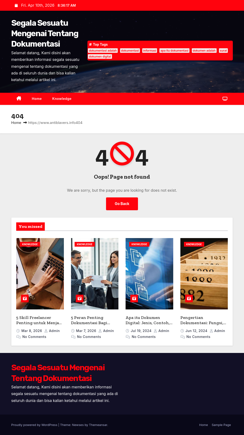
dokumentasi (130, 50)
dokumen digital (100, 56)
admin (52, 331)
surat (223, 50)
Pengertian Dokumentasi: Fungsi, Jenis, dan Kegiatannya (203, 323)
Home (37, 99)
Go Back (122, 203)
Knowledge (61, 99)
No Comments (34, 337)
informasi (149, 50)
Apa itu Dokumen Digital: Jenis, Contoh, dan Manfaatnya (148, 323)
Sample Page (221, 425)
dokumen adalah (204, 50)
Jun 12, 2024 (196, 331)
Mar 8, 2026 (32, 331)
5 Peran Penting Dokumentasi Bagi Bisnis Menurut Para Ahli (91, 325)
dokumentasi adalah (103, 50)
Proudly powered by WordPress (34, 425)
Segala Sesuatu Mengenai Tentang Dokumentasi (44, 33)
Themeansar (98, 425)
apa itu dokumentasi (174, 50)
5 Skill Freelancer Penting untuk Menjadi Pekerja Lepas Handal (39, 323)
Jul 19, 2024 (141, 331)
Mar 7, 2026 (86, 331)
